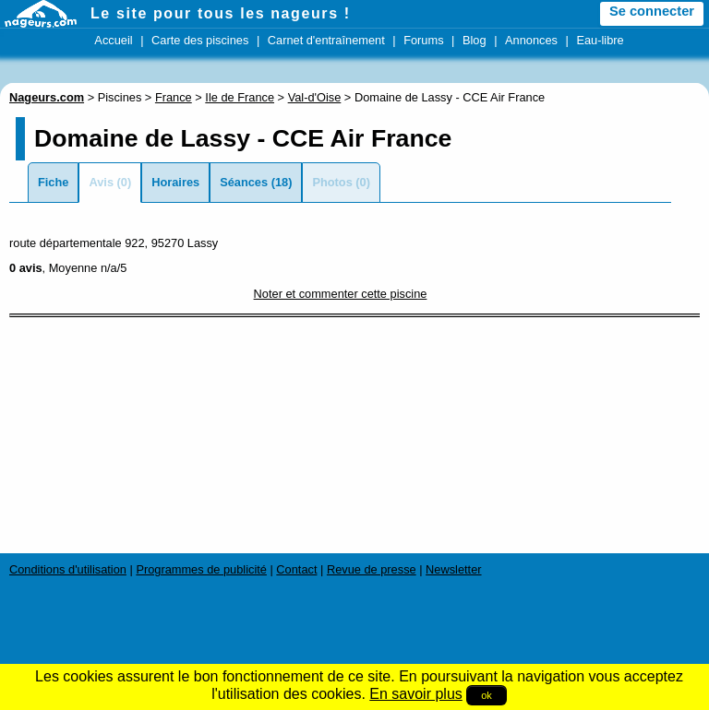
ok (486, 695)
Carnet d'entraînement (326, 40)
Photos (332, 182)
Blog (475, 40)
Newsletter (453, 569)
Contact (296, 569)
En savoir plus (416, 694)
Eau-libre (599, 40)
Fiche (53, 182)
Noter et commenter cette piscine (340, 294)
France (173, 97)
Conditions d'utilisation (67, 569)
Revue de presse (371, 569)
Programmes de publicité (201, 569)
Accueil (113, 40)
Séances (244, 182)
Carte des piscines (199, 40)
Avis (101, 182)
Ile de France (239, 97)
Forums (423, 40)
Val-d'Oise (315, 97)
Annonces (531, 40)
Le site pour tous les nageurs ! (220, 13)
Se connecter (651, 11)
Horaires (175, 182)
